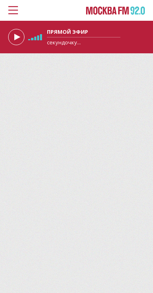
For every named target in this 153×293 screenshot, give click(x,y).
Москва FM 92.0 (115, 11)
